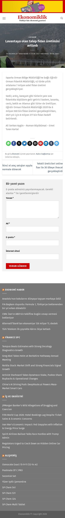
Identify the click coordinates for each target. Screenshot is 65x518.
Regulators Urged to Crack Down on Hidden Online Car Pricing (31, 445)
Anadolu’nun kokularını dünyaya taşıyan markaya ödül (31, 298)
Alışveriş (11, 455)
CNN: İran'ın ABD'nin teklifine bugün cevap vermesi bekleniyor (29, 316)
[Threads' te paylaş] (29, 143)
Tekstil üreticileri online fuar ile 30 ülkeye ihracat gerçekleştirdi (49, 167)
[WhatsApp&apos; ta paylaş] (8, 143)
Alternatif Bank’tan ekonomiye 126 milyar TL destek (30, 323)
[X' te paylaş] (19, 143)
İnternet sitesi (13, 251)
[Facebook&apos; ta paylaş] (13, 143)
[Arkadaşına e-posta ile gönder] (35, 143)
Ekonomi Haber (14, 289)
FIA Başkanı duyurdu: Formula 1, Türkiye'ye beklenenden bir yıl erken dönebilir (32, 306)
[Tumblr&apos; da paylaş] (51, 143)
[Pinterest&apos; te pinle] (40, 143)
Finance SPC (12, 337)
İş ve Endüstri (14, 396)
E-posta (10, 237)
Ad (8, 223)
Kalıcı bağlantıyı (43, 154)
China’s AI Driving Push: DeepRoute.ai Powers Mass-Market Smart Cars (29, 386)
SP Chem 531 (9, 493)
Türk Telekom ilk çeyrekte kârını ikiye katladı (26, 329)
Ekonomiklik (12, 54)
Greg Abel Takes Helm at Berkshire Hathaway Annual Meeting (30, 357)
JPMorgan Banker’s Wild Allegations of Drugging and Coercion (29, 407)
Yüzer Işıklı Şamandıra (14, 481)
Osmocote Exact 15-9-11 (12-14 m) (19, 464)
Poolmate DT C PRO (12, 470)
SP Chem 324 (9, 498)
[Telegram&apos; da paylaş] (56, 143)
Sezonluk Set (9, 476)
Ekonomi (32, 37)
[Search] (62, 18)
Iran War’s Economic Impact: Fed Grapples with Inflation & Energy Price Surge (32, 426)
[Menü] (4, 18)
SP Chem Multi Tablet (13, 504)
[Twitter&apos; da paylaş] (24, 143)
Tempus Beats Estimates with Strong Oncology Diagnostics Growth (27, 348)
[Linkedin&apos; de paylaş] (45, 143)
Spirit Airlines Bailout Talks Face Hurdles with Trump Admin (30, 436)
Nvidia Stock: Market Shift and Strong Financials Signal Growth (31, 367)
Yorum (10, 198)
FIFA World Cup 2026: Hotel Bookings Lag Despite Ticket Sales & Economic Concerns (32, 417)
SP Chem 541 (9, 487)
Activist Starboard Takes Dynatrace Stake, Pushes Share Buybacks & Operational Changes (32, 377)
